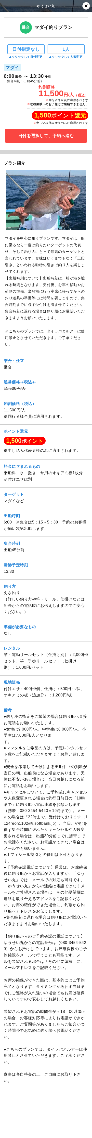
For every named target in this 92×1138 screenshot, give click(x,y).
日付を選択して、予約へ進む (46, 135)
